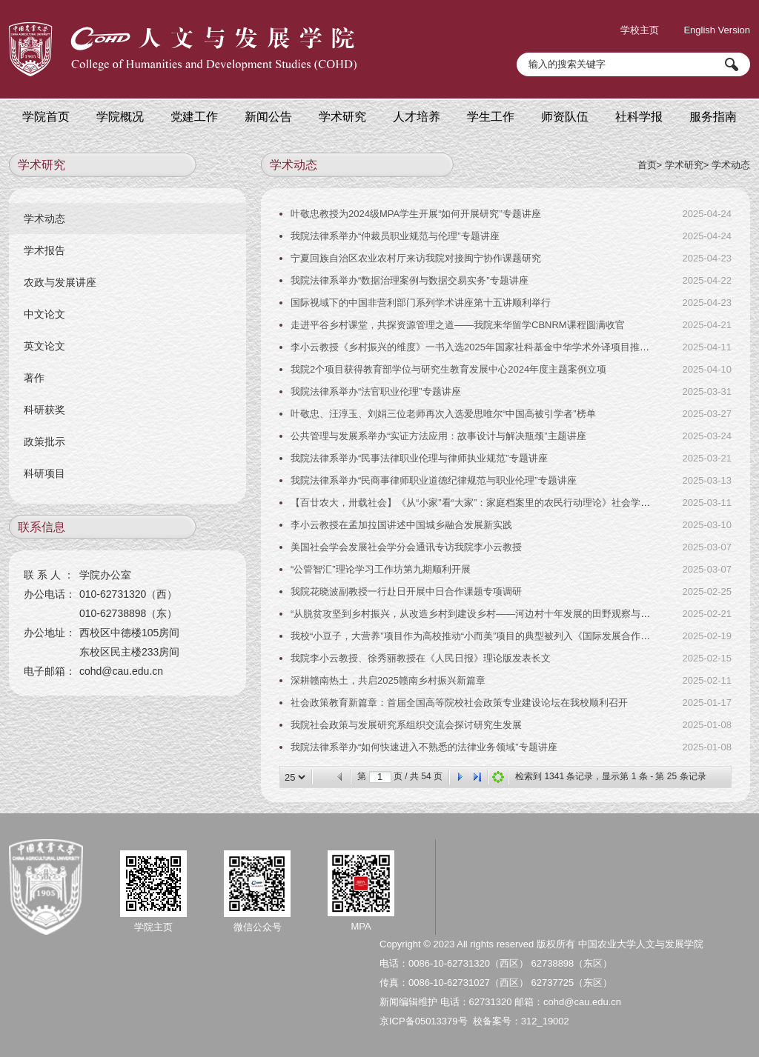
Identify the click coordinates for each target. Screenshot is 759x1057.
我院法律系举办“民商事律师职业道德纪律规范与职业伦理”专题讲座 (434, 480)
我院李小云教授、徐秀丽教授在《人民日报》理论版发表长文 (421, 658)
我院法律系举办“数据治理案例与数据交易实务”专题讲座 (409, 280)
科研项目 (44, 473)
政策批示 (44, 441)
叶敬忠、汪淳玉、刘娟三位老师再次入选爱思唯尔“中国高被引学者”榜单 (443, 413)
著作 (34, 378)
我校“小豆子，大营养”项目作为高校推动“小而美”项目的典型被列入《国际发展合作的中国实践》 (494, 635)
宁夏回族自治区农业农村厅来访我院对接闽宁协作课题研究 (416, 258)
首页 (647, 164)
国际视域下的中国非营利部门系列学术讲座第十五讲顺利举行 (421, 302)
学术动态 (731, 164)
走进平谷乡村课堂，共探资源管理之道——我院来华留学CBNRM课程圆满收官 (458, 324)
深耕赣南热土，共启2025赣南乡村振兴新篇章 (388, 680)
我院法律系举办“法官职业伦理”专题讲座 (376, 391)
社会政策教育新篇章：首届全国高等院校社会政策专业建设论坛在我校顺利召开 (459, 702)
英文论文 (44, 346)
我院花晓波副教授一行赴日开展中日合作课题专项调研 (406, 591)
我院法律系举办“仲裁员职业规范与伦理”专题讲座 (395, 235)
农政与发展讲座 (60, 282)
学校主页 (639, 30)
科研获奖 (44, 410)
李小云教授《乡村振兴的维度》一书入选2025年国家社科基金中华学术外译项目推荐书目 (480, 347)
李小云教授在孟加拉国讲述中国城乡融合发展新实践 (401, 524)
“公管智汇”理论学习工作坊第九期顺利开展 (381, 569)
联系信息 (41, 527)
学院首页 (46, 116)
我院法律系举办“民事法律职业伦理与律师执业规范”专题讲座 (419, 458)
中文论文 (44, 314)
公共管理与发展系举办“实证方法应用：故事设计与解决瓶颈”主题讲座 (438, 435)
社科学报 (639, 116)
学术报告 (44, 250)
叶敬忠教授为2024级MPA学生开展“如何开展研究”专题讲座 (416, 213)
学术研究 (684, 164)
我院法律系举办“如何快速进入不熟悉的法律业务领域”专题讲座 (424, 747)
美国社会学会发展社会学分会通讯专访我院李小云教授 (406, 547)
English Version (716, 30)
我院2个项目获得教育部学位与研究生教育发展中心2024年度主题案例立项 (448, 369)
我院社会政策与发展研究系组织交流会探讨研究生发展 (406, 724)
